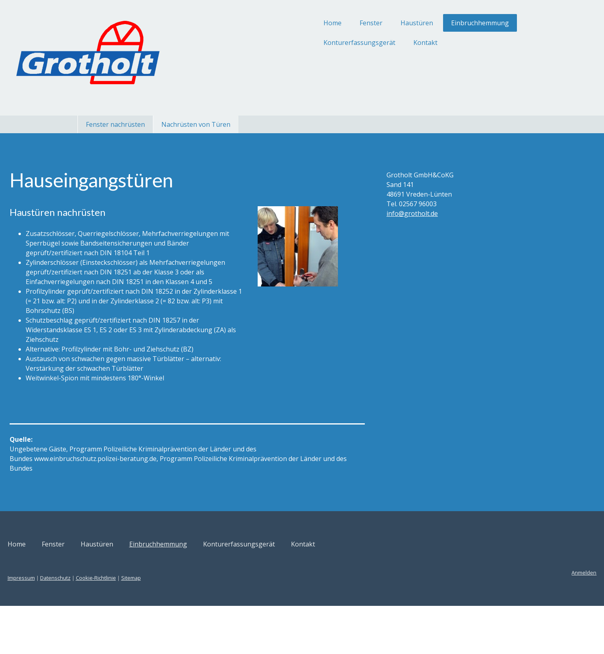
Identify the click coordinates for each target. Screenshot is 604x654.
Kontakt (352, 42)
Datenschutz (129, 626)
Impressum (95, 626)
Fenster (297, 22)
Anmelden (510, 620)
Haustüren (343, 22)
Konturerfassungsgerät (286, 42)
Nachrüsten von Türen (195, 124)
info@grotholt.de (391, 213)
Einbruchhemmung (406, 22)
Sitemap (205, 626)
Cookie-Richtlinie (170, 626)
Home (259, 22)
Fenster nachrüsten (115, 124)
